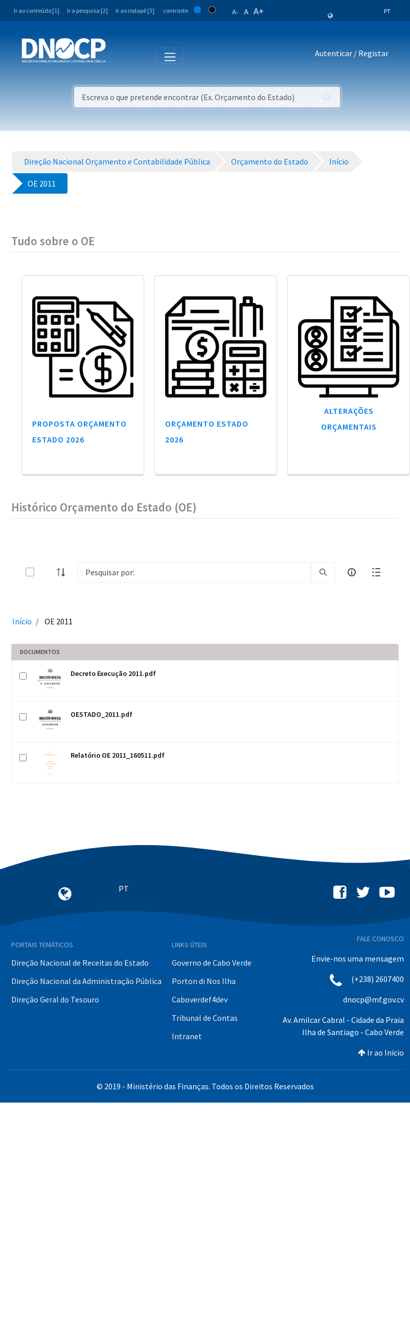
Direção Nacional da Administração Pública (86, 981)
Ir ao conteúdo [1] (36, 10)
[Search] (194, 572)
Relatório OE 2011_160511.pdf (118, 755)
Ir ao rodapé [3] (135, 10)
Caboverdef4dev (199, 999)
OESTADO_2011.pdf (101, 714)
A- (235, 11)
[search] (323, 572)
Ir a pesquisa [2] (87, 10)
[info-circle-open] (352, 572)
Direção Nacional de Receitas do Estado (80, 962)
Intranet (187, 1036)
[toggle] (46, 572)
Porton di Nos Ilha (204, 981)
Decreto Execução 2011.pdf (113, 673)
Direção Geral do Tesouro (55, 999)
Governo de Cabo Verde (212, 962)
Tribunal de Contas (205, 1018)
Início (22, 621)
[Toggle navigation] (119, 55)
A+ (259, 11)
